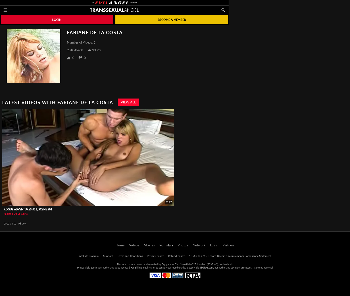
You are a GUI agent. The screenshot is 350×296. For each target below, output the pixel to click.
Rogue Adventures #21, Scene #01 (28, 209)
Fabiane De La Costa (16, 213)
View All (128, 102)
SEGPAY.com (206, 267)
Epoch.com (96, 267)
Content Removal (263, 267)
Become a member (172, 19)
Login (56, 19)
